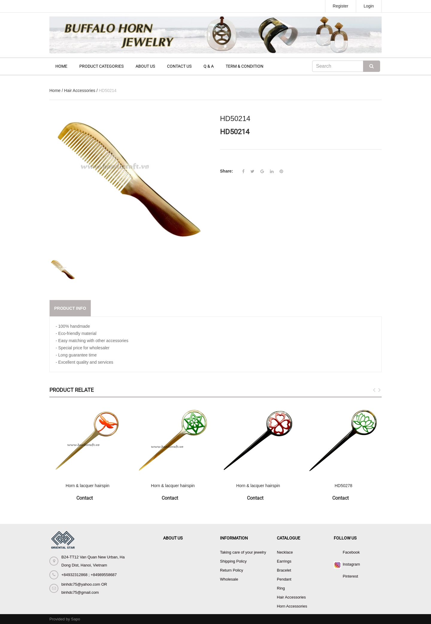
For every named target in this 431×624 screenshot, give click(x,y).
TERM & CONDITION (244, 66)
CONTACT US (179, 66)
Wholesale (229, 579)
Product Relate (71, 390)
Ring (281, 588)
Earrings (284, 561)
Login (369, 6)
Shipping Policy (233, 561)
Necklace (285, 552)
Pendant (284, 579)
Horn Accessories (292, 606)
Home (54, 90)
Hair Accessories (79, 90)
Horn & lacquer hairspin (87, 485)
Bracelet (284, 570)
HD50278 (343, 485)
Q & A (209, 66)
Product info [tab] (70, 308)
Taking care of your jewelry (243, 552)
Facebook (351, 552)
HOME (61, 66)
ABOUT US (145, 66)
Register (340, 6)
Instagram (351, 564)
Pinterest (350, 576)
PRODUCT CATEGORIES (101, 66)
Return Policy (231, 570)
